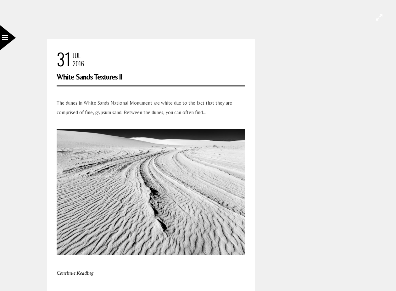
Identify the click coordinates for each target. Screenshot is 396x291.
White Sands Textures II (89, 77)
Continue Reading (75, 273)
